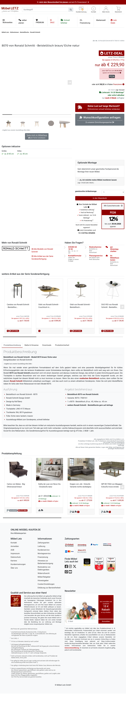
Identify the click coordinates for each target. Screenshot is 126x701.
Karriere (14, 568)
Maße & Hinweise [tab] (32, 353)
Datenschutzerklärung (72, 655)
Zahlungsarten (43, 550)
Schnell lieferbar (65, 21)
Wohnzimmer (14, 32)
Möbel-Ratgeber (44, 584)
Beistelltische (24, 32)
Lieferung (41, 554)
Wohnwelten (7, 21)
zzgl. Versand (120, 97)
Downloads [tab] (46, 353)
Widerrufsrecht (44, 581)
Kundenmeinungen (18, 572)
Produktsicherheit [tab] (62, 353)
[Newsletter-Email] (82, 629)
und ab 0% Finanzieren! (63, 2)
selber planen (23, 21)
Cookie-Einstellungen (46, 591)
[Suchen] (70, 10)
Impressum (15, 561)
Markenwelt (101, 20)
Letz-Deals (114, 21)
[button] (93, 9)
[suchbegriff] (45, 10)
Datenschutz (16, 564)
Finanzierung (43, 564)
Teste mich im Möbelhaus (36, 144)
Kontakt (14, 550)
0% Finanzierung (85, 21)
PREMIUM (40, 21)
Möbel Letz (5, 32)
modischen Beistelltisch (89, 386)
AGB (12, 557)
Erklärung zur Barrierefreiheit (49, 595)
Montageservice (44, 561)
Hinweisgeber (43, 588)
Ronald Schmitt (35, 32)
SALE (52, 21)
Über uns (14, 575)
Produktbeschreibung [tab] (12, 353)
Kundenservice (44, 557)
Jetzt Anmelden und (86, 239)
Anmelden (15, 554)
